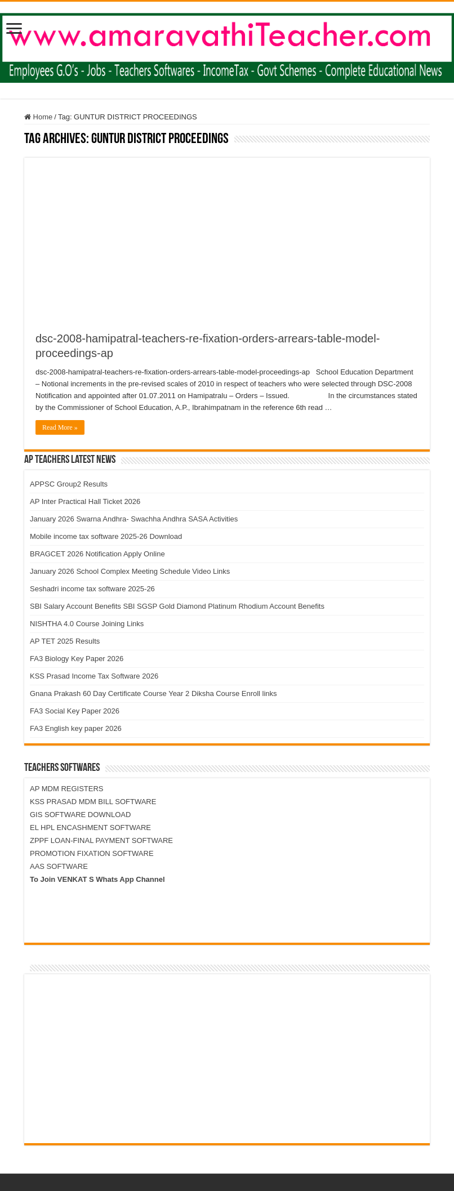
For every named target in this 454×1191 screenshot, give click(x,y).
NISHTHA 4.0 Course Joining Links (87, 623)
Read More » (60, 427)
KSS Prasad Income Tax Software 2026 (94, 676)
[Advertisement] (227, 236)
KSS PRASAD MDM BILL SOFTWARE (93, 801)
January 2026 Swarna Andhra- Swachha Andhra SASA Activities (134, 519)
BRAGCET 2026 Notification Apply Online (97, 554)
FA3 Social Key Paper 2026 (74, 711)
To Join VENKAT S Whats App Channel (97, 879)
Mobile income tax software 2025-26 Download (106, 536)
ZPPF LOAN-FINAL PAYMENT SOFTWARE (101, 840)
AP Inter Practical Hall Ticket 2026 (85, 501)
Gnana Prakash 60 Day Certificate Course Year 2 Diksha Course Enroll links (153, 693)
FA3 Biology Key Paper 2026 (76, 658)
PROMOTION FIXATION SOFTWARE (92, 853)
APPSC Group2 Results (69, 484)
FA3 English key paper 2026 (76, 728)
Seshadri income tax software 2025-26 (92, 589)
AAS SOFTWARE (59, 866)
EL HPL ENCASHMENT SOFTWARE (90, 827)
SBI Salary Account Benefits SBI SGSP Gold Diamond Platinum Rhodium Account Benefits (177, 606)
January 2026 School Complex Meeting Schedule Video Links (130, 571)
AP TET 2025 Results (65, 641)
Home (38, 117)
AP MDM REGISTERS (67, 788)
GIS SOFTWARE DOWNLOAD (80, 814)
